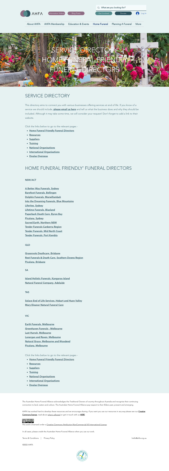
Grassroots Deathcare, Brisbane (42, 253)
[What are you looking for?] (121, 8)
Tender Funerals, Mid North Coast (43, 231)
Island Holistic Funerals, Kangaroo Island (47, 278)
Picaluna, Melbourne (36, 345)
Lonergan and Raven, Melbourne (43, 337)
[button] (54, 24)
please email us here (64, 109)
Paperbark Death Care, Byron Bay (43, 214)
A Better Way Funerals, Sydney (42, 188)
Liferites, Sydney (34, 205)
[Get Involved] (103, 13)
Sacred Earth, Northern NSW (41, 222)
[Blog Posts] (76, 13)
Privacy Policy (49, 438)
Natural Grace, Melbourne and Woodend (47, 341)
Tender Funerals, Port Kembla (41, 235)
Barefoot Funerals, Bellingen (40, 192)
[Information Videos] (56, 13)
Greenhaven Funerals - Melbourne (43, 328)
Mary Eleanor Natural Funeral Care (44, 304)
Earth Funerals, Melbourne (39, 324)
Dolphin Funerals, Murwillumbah (43, 197)
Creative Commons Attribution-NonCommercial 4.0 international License (77, 424)
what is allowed (54, 415)
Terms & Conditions (30, 438)
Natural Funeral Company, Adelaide (45, 282)
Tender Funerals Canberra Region (43, 226)
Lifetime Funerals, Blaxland (40, 209)
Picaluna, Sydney (34, 218)
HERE (82, 415)
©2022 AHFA (27, 445)
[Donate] (123, 13)
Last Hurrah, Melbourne (38, 332)
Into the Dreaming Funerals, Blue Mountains (49, 201)
